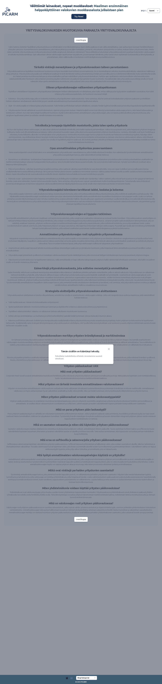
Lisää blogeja (81, 40)
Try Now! (78, 16)
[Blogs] (70, 677)
